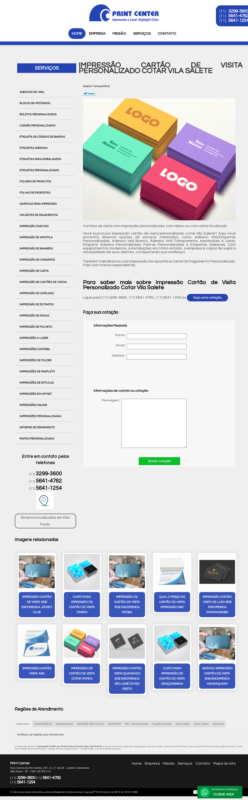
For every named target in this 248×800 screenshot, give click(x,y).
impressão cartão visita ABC (36, 671)
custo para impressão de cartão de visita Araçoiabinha (172, 676)
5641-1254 (49, 488)
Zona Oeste (201, 723)
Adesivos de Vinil (32, 92)
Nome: (151, 336)
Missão (119, 33)
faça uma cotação (207, 297)
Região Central (162, 723)
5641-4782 (49, 481)
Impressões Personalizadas (41, 416)
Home (77, 33)
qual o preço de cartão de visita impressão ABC (172, 602)
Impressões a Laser (34, 338)
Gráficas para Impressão (38, 203)
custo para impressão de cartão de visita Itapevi (82, 604)
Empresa (97, 33)
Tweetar (89, 93)
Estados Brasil (64, 723)
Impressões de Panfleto (38, 371)
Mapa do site (224, 763)
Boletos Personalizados (38, 114)
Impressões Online (34, 405)
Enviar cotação (159, 461)
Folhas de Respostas (35, 192)
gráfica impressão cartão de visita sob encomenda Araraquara (217, 676)
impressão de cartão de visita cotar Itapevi (82, 673)
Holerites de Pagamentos (39, 215)
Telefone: (149, 357)
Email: (151, 346)
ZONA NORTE (43, 723)
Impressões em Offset (36, 393)
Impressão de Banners (36, 248)
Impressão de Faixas (35, 315)
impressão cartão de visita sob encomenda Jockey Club (37, 604)
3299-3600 (49, 474)
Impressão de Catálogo (37, 293)
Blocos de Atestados (35, 103)
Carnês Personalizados (38, 125)
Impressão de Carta (34, 270)
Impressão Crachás (34, 226)
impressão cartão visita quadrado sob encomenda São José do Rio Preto (127, 679)
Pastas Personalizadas (37, 438)
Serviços (142, 33)
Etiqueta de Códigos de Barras (43, 136)
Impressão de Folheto (36, 326)
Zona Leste (182, 723)
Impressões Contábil (35, 349)
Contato (167, 33)
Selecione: (23, 723)
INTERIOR (114, 723)
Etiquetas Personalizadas (40, 170)
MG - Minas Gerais (136, 723)
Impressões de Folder (36, 360)
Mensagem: (140, 423)
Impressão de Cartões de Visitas (43, 282)
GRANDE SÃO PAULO (90, 723)
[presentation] (123, 376)
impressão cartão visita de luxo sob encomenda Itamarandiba (217, 604)
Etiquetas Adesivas (34, 148)
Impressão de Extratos (37, 304)
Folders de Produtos (36, 181)
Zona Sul (218, 723)
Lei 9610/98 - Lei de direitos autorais (100, 749)
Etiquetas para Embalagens (41, 159)
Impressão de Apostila (36, 237)
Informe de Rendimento (37, 427)
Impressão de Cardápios (38, 259)
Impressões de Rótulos (37, 382)
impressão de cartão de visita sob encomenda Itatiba (127, 604)
